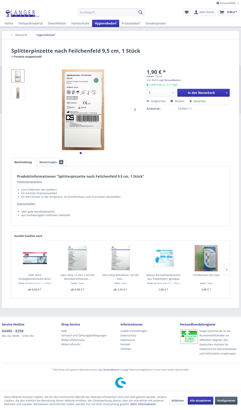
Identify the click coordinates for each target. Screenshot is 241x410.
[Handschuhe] (80, 23)
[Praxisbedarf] (131, 23)
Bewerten (197, 101)
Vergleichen (156, 101)
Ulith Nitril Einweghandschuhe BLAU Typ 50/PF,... (35, 277)
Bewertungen (51, 162)
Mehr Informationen (143, 404)
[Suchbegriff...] (111, 12)
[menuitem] (111, 12)
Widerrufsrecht (70, 344)
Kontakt (125, 344)
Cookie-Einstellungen (133, 331)
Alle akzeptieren (200, 400)
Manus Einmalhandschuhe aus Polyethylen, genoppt (163, 277)
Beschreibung (23, 162)
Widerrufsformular (73, 340)
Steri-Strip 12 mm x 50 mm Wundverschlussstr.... (78, 277)
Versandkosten (111, 369)
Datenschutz (128, 335)
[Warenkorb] (228, 12)
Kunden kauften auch (28, 236)
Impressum (127, 340)
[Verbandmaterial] (30, 23)
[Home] (9, 23)
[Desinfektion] (57, 23)
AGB (63, 331)
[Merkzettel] (187, 12)
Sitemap (125, 349)
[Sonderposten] (156, 23)
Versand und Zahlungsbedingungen (84, 335)
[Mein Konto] (204, 12)
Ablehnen (178, 400)
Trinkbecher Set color (206, 275)
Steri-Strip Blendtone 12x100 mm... (120, 277)
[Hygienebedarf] (105, 23)
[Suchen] (140, 12)
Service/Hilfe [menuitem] (226, 3)
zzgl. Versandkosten (170, 80)
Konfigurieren (226, 400)
